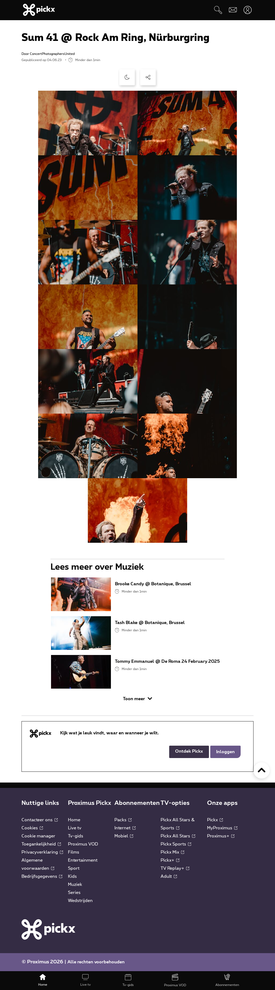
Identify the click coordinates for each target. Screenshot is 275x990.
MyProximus (222, 828)
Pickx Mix (172, 852)
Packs (123, 820)
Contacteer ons (39, 820)
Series (74, 892)
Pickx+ (170, 860)
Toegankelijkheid (41, 844)
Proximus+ (220, 836)
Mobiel (123, 836)
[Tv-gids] (128, 980)
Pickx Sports (176, 844)
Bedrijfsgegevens (41, 876)
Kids (72, 876)
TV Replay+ (175, 868)
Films (73, 852)
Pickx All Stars (178, 836)
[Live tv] (85, 980)
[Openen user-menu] (247, 9)
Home (74, 820)
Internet (125, 828)
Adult (169, 876)
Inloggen (225, 752)
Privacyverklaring (42, 852)
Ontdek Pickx (189, 751)
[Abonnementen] (227, 980)
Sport (73, 868)
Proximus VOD (83, 844)
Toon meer (137, 698)
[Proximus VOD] (175, 980)
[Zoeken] (218, 9)
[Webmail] (232, 9)
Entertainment (82, 860)
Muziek (75, 884)
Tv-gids (75, 836)
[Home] (42, 980)
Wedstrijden (80, 901)
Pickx (215, 820)
